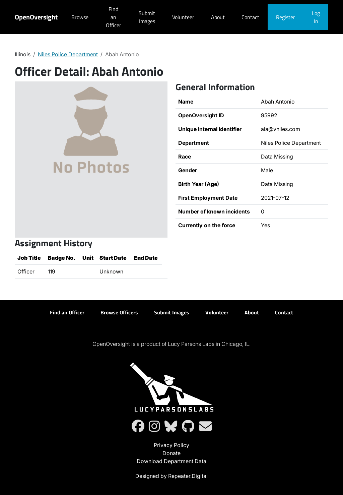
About (218, 17)
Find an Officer (113, 17)
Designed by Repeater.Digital (171, 476)
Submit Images (147, 17)
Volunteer (183, 17)
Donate (171, 453)
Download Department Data (171, 461)
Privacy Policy (171, 445)
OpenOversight (36, 17)
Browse (79, 17)
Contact (250, 17)
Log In (316, 17)
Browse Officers (119, 312)
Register (285, 17)
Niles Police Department (68, 54)
